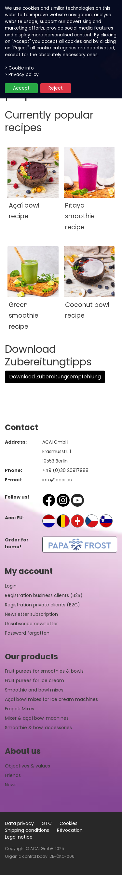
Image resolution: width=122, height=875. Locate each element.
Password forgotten (27, 633)
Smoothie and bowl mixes (34, 690)
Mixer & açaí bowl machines (37, 718)
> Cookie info (19, 68)
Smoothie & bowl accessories (38, 727)
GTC (47, 823)
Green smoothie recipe (23, 315)
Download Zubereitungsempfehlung (55, 376)
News (11, 784)
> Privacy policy (22, 74)
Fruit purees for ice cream (34, 680)
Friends (13, 775)
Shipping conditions (27, 830)
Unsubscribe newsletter (31, 623)
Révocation (70, 830)
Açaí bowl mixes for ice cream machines (51, 699)
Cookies (68, 823)
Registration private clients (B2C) (42, 605)
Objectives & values (27, 766)
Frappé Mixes (19, 708)
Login (11, 586)
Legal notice (19, 837)
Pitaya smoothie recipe (80, 216)
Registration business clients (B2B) (44, 595)
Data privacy (19, 823)
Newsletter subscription (31, 614)
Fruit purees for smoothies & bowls (44, 671)
